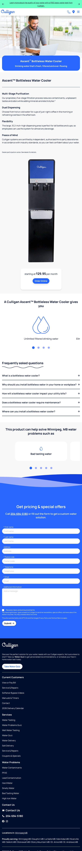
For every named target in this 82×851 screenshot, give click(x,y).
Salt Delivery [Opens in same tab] (8, 745)
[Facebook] (3, 821)
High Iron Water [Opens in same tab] (9, 798)
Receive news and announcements (20, 610)
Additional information (13, 587)
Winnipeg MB (21, 832)
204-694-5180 (19, 514)
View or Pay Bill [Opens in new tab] (9, 682)
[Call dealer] (68, 12)
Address (7, 547)
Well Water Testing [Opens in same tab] (11, 730)
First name (8, 527)
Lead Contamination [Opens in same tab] (11, 777)
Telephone (8, 567)
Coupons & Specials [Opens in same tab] (11, 755)
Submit (9, 623)
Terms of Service (57, 618)
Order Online (41, 281)
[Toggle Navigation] (78, 12)
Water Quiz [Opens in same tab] (7, 735)
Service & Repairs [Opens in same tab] (10, 687)
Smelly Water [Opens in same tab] (8, 788)
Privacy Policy (43, 618)
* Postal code (9, 557)
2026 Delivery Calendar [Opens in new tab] (13, 708)
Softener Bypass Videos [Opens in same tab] (13, 692)
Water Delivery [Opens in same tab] (9, 740)
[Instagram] (7, 821)
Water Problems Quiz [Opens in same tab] (12, 725)
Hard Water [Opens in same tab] (7, 783)
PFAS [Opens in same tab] (4, 772)
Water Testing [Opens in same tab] (8, 720)
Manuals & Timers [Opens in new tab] (10, 698)
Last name (8, 537)
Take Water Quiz (12, 666)
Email (6, 577)
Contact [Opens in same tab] (6, 703)
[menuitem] (73, 12)
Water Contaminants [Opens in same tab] (12, 767)
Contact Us (13, 810)
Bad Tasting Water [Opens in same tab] (10, 793)
